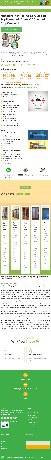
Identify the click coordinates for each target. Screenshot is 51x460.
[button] (29, 7)
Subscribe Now (37, 447)
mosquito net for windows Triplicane (22, 285)
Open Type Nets (15, 225)
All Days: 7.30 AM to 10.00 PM (27, 64)
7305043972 (7, 65)
